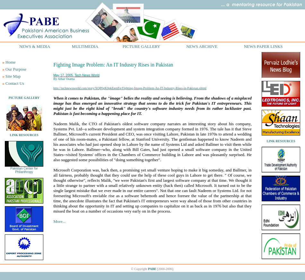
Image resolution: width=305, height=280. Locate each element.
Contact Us (14, 83)
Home (10, 62)
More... (59, 221)
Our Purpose (15, 69)
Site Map (13, 76)
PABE (152, 269)
